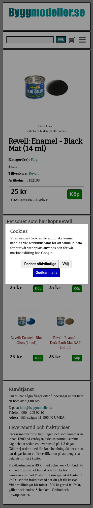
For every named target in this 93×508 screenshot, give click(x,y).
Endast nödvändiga (40, 264)
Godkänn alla (46, 272)
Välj (65, 264)
